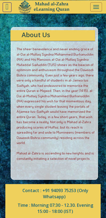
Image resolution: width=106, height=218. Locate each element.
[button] (7, 7)
